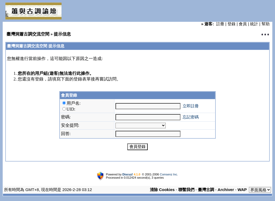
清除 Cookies (162, 189)
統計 (254, 24)
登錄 (231, 24)
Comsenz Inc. (169, 174)
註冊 (220, 24)
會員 (243, 24)
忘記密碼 (191, 117)
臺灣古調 (206, 189)
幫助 (266, 24)
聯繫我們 (186, 189)
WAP (242, 189)
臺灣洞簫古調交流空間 (27, 34)
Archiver (226, 189)
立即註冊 (191, 106)
